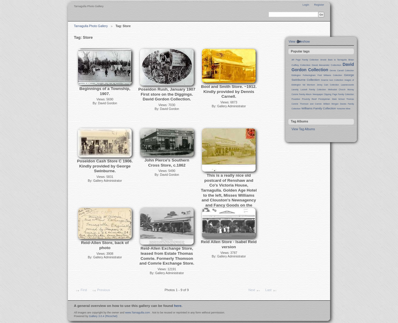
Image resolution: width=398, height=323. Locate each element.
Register (319, 4)
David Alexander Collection (326, 65)
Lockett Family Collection (313, 89)
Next (254, 290)
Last (271, 290)
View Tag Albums (303, 129)
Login (305, 4)
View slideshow (299, 41)
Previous (101, 290)
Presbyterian (324, 99)
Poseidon (295, 99)
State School (338, 99)
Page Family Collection (343, 94)
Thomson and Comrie (311, 104)
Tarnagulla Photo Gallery (91, 26)
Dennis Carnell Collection (341, 70)
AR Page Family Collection (304, 60)
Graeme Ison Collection (332, 80)
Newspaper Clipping (322, 94)
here (177, 306)
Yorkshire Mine (343, 109)
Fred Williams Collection (330, 75)
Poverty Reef (309, 99)
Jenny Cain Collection (328, 85)
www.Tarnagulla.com (137, 312)
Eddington (296, 75)
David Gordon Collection (322, 67)
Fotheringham (309, 75)
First (81, 290)
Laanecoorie (347, 84)
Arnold (323, 60)
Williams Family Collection (318, 108)
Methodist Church (337, 89)
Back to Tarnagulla (337, 60)
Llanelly (294, 89)
